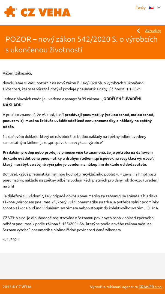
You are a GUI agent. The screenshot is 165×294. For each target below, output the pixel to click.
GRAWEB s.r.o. (150, 286)
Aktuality (153, 30)
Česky (145, 7)
